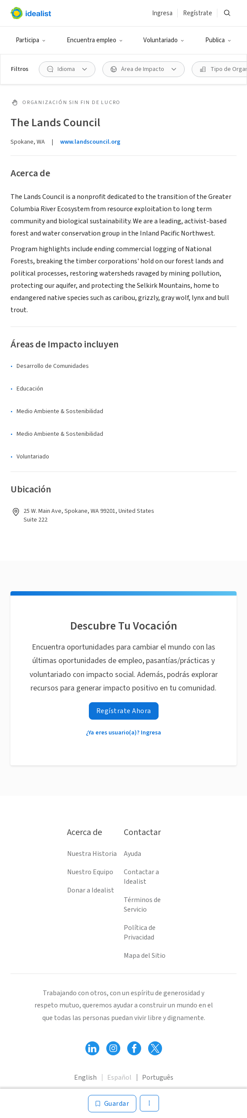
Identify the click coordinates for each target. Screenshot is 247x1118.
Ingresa (162, 13)
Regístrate (197, 13)
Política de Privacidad (140, 932)
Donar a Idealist (90, 890)
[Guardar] (112, 1103)
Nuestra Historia (92, 854)
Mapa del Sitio (145, 955)
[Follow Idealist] (92, 1048)
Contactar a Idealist (141, 876)
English (85, 1077)
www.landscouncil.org (90, 142)
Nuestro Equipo (90, 872)
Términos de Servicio (142, 904)
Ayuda (132, 854)
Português (157, 1077)
